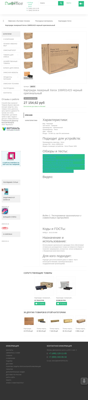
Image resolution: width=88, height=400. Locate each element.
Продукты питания (7, 78)
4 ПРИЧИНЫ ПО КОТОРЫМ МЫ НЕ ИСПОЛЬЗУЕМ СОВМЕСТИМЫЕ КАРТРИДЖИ (61, 167)
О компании (10, 358)
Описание (29, 115)
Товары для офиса (8, 56)
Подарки (9, 361)
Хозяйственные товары (10, 62)
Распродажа (8, 88)
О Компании (8, 39)
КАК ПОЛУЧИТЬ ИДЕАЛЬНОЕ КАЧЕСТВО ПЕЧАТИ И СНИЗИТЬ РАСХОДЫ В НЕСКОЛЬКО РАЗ (62, 162)
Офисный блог (9, 50)
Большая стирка (9, 217)
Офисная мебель (10, 72)
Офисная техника (11, 84)
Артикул (26, 86)
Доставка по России (13, 374)
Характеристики (31, 120)
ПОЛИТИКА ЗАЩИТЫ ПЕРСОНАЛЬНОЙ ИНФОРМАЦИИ (23, 366)
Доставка (9, 364)
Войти (69, 3)
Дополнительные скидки (15, 372)
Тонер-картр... (42, 328)
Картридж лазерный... (42, 298)
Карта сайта (10, 377)
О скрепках (7, 234)
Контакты (7, 93)
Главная (9, 355)
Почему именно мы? (10, 45)
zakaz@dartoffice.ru (60, 361)
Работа (8, 380)
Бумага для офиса (11, 68)
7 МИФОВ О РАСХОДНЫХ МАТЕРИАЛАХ (58, 171)
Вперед (28, 78)
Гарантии (9, 369)
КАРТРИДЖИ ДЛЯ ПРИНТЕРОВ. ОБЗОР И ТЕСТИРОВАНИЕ (58, 157)
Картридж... (28, 328)
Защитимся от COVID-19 (9, 199)
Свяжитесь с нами (13, 353)
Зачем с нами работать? (15, 383)
